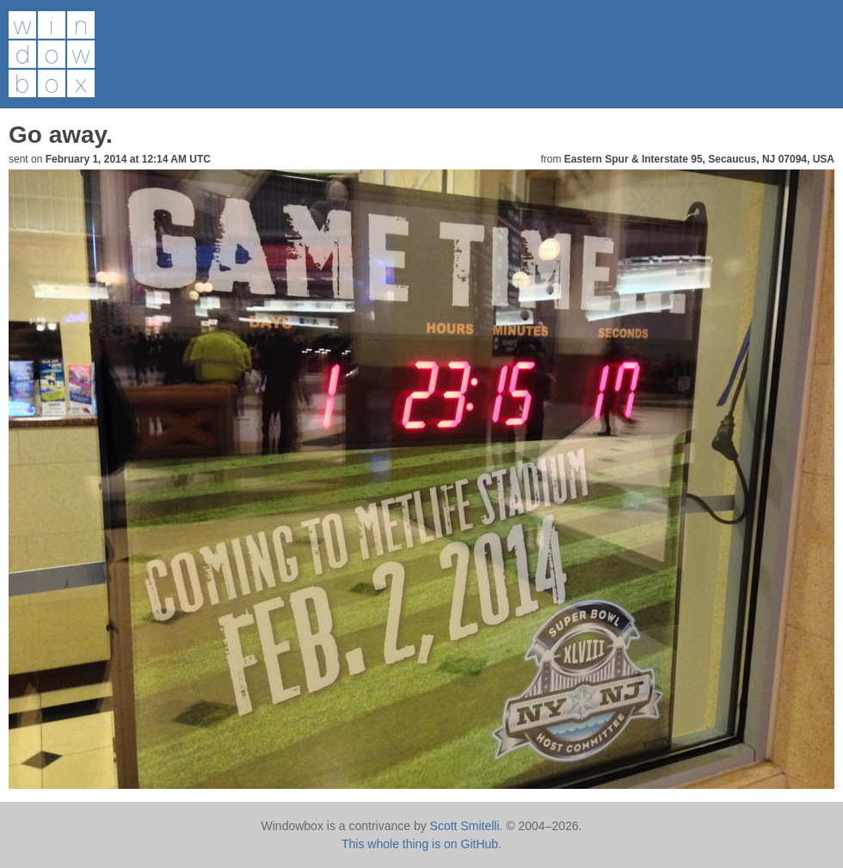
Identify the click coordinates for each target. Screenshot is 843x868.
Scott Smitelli (465, 826)
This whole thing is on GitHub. (421, 844)
